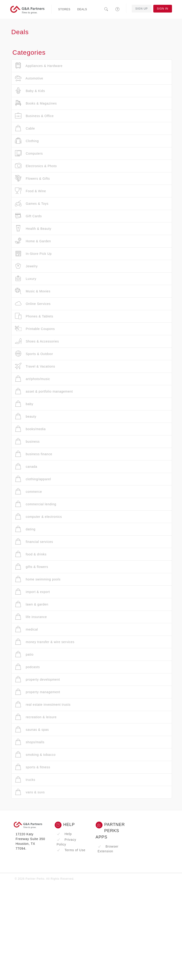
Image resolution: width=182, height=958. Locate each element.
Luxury (25, 278)
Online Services (33, 303)
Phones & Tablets (34, 316)
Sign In (162, 8)
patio (24, 654)
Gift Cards (28, 216)
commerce (28, 491)
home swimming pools (38, 579)
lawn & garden (32, 604)
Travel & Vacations (35, 366)
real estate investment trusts (43, 704)
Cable (25, 128)
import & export (32, 591)
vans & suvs (30, 792)
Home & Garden (33, 241)
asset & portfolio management (44, 391)
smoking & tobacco (35, 754)
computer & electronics (38, 516)
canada (26, 466)
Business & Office (34, 115)
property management (37, 691)
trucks (25, 779)
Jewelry (26, 266)
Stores (64, 9)
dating (25, 529)
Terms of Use (71, 850)
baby (24, 403)
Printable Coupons (35, 328)
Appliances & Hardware (39, 65)
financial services (34, 541)
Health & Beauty (33, 228)
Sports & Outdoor (34, 353)
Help (64, 834)
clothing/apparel (33, 479)
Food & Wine (30, 190)
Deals (82, 9)
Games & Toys (32, 203)
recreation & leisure (36, 716)
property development (37, 679)
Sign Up (141, 8)
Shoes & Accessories (37, 341)
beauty (25, 416)
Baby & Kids (30, 90)
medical (26, 629)
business (27, 441)
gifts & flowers (31, 566)
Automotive (29, 78)
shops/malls (30, 742)
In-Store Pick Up (33, 253)
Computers (29, 153)
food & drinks (31, 554)
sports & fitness (32, 767)
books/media (30, 428)
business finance (33, 453)
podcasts (27, 666)
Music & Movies (33, 291)
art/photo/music (32, 378)
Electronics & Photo (36, 165)
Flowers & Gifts (32, 178)
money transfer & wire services (44, 641)
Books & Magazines (36, 103)
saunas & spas (32, 729)
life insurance (31, 616)
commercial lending (35, 504)
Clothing (27, 140)
